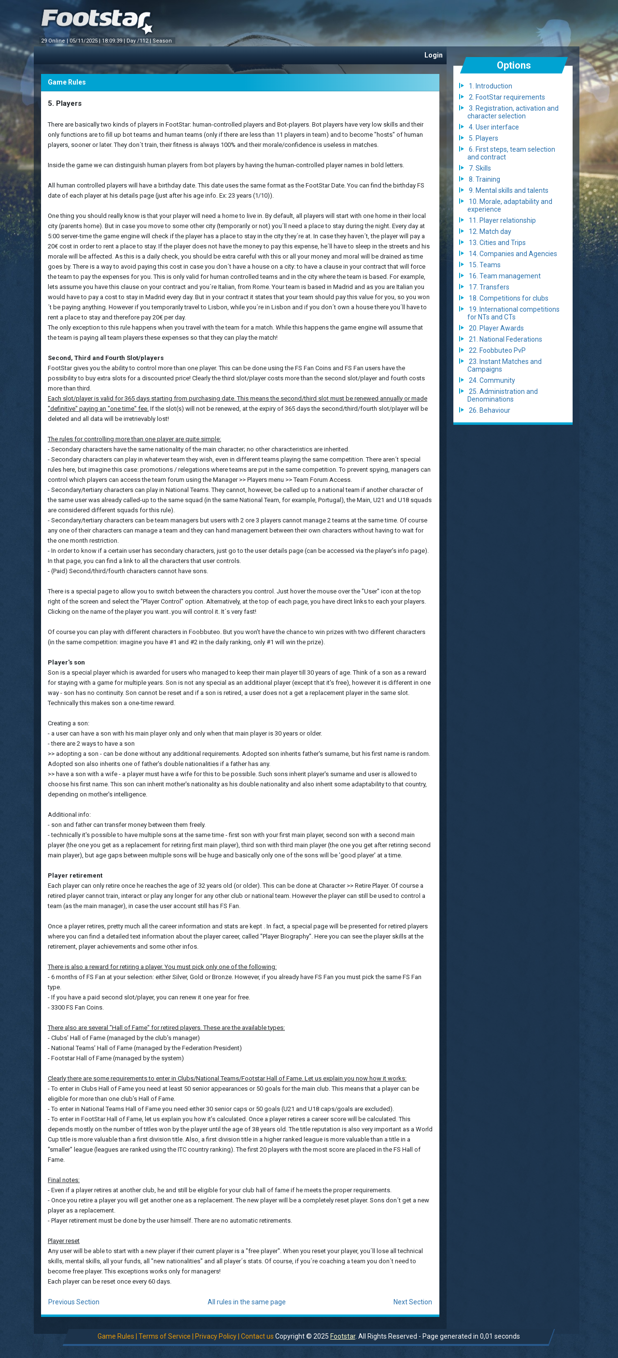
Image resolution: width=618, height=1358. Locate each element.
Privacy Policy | (217, 1336)
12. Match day (490, 231)
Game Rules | (117, 1336)
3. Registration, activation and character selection (513, 112)
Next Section (412, 1302)
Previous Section (73, 1302)
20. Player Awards (496, 328)
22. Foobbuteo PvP (497, 350)
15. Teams (485, 265)
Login (433, 55)
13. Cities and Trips (497, 242)
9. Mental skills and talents (508, 190)
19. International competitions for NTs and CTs (513, 313)
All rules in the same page (247, 1302)
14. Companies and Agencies (513, 254)
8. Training (484, 179)
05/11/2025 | (86, 41)
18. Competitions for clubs (508, 298)
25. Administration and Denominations (502, 395)
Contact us (257, 1336)
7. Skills (480, 168)
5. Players (483, 138)
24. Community (492, 380)
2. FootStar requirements (507, 97)
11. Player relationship (502, 220)
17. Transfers (489, 287)
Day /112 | (139, 41)
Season (163, 41)
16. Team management (505, 276)
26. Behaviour (489, 410)
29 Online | (55, 41)
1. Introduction (490, 86)
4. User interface (494, 127)
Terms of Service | (166, 1336)
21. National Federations (505, 339)
